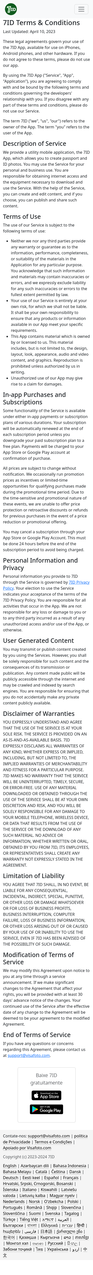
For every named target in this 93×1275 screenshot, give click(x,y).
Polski (72, 1201)
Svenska (52, 1213)
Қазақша (27, 1237)
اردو (75, 1249)
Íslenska (10, 1189)
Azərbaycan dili (35, 1165)
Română (34, 1207)
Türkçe (9, 1219)
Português (12, 1207)
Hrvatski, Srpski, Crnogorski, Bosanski (38, 1183)
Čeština (58, 1171)
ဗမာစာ (37, 1243)
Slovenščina (14, 1213)
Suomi (35, 1213)
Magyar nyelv (62, 1195)
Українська (57, 1249)
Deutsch (10, 1177)
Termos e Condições (53, 1142)
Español (51, 1177)
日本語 (46, 1231)
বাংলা (32, 1225)
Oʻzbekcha (53, 1201)
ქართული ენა (69, 1231)
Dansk (75, 1171)
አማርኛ (48, 1219)
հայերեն (11, 1231)
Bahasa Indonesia (69, 1165)
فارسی (30, 1231)
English (9, 1165)
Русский (55, 1243)
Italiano (29, 1189)
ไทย (39, 1249)
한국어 (9, 1237)
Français (70, 1177)
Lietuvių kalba (32, 1195)
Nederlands (14, 1201)
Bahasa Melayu (17, 1171)
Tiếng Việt (29, 1219)
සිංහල (72, 1243)
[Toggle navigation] (81, 9)
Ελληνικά (49, 1225)
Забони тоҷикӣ (17, 1249)
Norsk (34, 1201)
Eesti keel (31, 1177)
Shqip (51, 1207)
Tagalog (71, 1213)
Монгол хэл (17, 1243)
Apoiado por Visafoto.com (27, 1148)
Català (41, 1171)
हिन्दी (80, 1225)
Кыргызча (50, 1237)
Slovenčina (71, 1207)
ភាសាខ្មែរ (82, 1237)
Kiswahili (49, 1189)
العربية (63, 1219)
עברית (67, 1225)
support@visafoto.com (29, 1055)
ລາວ (67, 1237)
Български (13, 1225)
